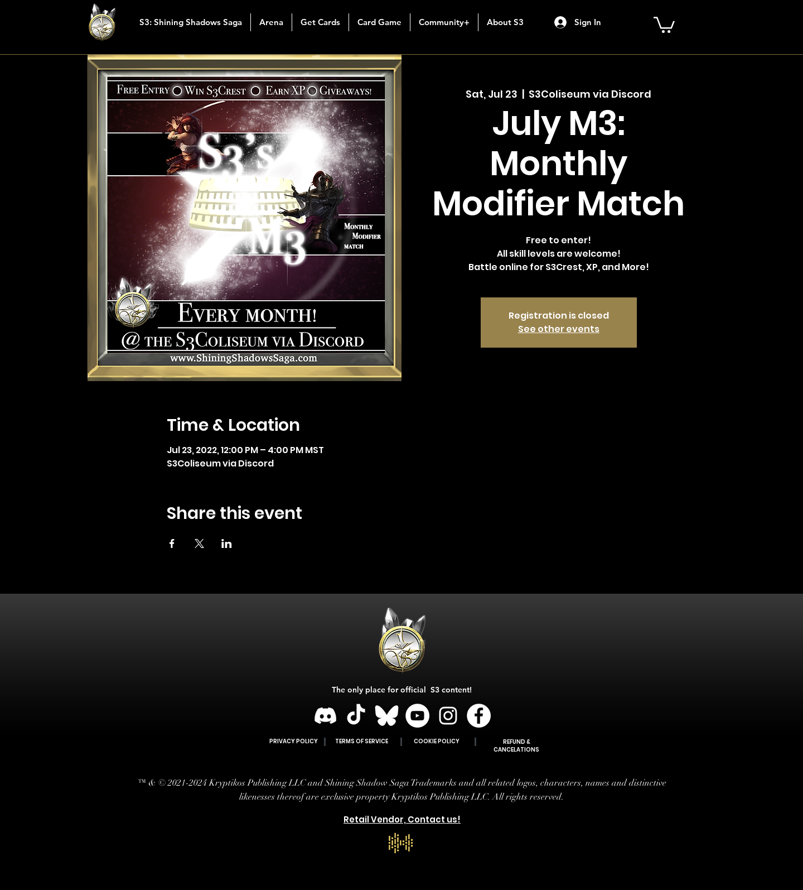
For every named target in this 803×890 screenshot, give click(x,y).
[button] (320, 22)
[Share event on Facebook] (172, 543)
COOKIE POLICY (436, 741)
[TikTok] (356, 716)
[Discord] (325, 716)
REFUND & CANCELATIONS (516, 746)
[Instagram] (448, 716)
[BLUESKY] (387, 716)
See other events (558, 329)
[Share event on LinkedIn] (226, 543)
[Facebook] (479, 716)
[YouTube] (417, 716)
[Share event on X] (199, 543)
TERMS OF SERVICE (361, 741)
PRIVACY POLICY (293, 741)
